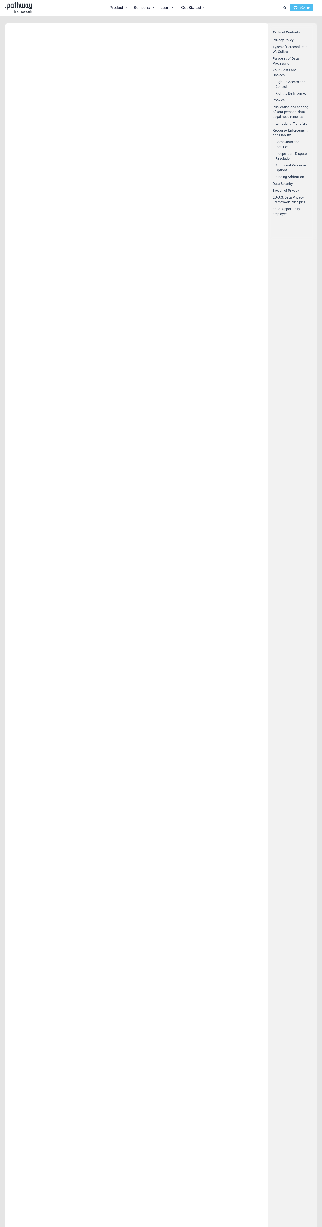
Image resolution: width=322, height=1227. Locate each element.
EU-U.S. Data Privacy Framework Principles (69, 972)
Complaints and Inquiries (39, 669)
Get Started (193, 8)
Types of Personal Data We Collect (57, 161)
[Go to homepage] (284, 8)
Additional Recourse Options (43, 798)
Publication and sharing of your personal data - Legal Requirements (100, 535)
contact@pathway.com (154, 59)
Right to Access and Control (42, 323)
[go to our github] (301, 7)
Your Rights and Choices (44, 308)
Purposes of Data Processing (50, 221)
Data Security (29, 895)
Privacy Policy (30, 102)
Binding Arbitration (32, 831)
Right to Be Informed (34, 413)
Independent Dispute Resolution (46, 721)
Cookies (23, 483)
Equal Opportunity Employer (49, 1082)
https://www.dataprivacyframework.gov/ (189, 1013)
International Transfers (42, 622)
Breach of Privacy (35, 933)
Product (119, 8)
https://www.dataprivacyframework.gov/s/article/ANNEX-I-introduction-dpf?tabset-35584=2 (115, 876)
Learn (168, 8)
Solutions (144, 8)
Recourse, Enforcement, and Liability (60, 654)
